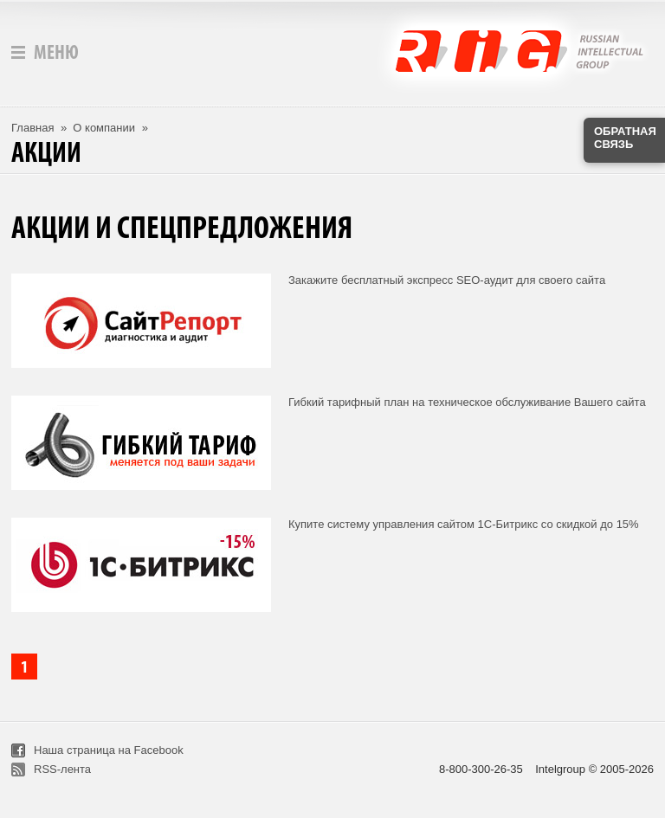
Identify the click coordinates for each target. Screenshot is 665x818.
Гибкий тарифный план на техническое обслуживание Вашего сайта (467, 402)
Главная (32, 127)
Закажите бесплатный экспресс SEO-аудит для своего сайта (446, 280)
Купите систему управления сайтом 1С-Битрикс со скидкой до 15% (463, 524)
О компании (104, 127)
